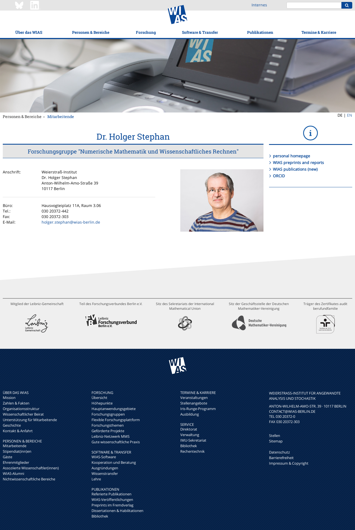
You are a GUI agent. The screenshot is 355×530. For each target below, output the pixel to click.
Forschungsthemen (108, 425)
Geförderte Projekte (108, 430)
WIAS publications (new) (295, 169)
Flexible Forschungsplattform (116, 419)
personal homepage (291, 155)
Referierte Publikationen (111, 493)
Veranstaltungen (194, 397)
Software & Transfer (200, 32)
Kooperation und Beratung (114, 462)
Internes (259, 4)
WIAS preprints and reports (298, 162)
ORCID (279, 175)
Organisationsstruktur (21, 408)
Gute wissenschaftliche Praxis (116, 441)
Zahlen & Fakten (16, 403)
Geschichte (12, 425)
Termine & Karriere (318, 32)
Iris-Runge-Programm (198, 408)
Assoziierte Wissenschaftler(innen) (31, 467)
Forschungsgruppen (108, 414)
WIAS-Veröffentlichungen (112, 499)
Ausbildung (189, 414)
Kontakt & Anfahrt (18, 430)
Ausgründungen (105, 467)
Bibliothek (100, 516)
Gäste (7, 456)
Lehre (96, 479)
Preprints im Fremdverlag (112, 505)
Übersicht (99, 397)
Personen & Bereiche (90, 32)
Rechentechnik (192, 451)
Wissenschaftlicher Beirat (23, 414)
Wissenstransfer (105, 473)
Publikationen (260, 32)
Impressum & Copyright (288, 463)
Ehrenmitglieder (16, 462)
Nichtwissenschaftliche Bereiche (29, 479)
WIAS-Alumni (13, 473)
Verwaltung (189, 434)
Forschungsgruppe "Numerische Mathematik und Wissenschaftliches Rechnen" (133, 151)
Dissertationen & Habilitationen (117, 510)
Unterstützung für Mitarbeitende (30, 419)
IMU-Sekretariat (193, 440)
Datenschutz (279, 452)
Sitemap (276, 441)
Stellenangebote (193, 403)
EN (349, 115)
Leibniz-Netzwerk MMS (111, 436)
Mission (9, 397)
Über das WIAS (28, 32)
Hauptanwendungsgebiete (114, 408)
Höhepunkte (102, 403)
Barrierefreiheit (281, 457)
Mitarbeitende (60, 116)
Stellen (274, 435)
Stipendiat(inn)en (17, 451)
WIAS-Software (104, 456)
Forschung (146, 32)
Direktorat (188, 429)
